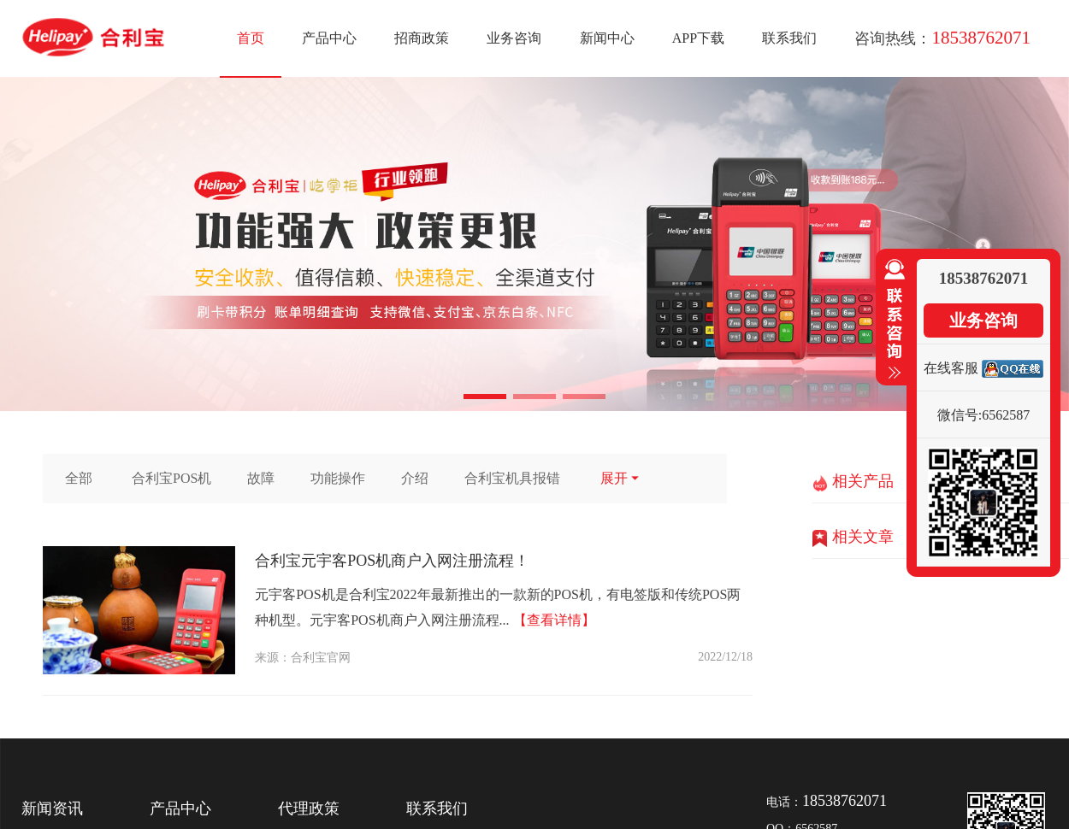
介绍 (414, 478)
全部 (78, 478)
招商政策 (421, 38)
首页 (250, 38)
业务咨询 (514, 38)
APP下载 (698, 38)
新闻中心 (607, 38)
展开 (620, 478)
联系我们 (789, 38)
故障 (261, 478)
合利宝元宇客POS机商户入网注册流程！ (392, 560)
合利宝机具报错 (512, 478)
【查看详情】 (554, 620)
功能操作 (337, 478)
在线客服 (951, 368)
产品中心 (329, 38)
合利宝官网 (321, 657)
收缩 (891, 319)
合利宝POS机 (171, 478)
